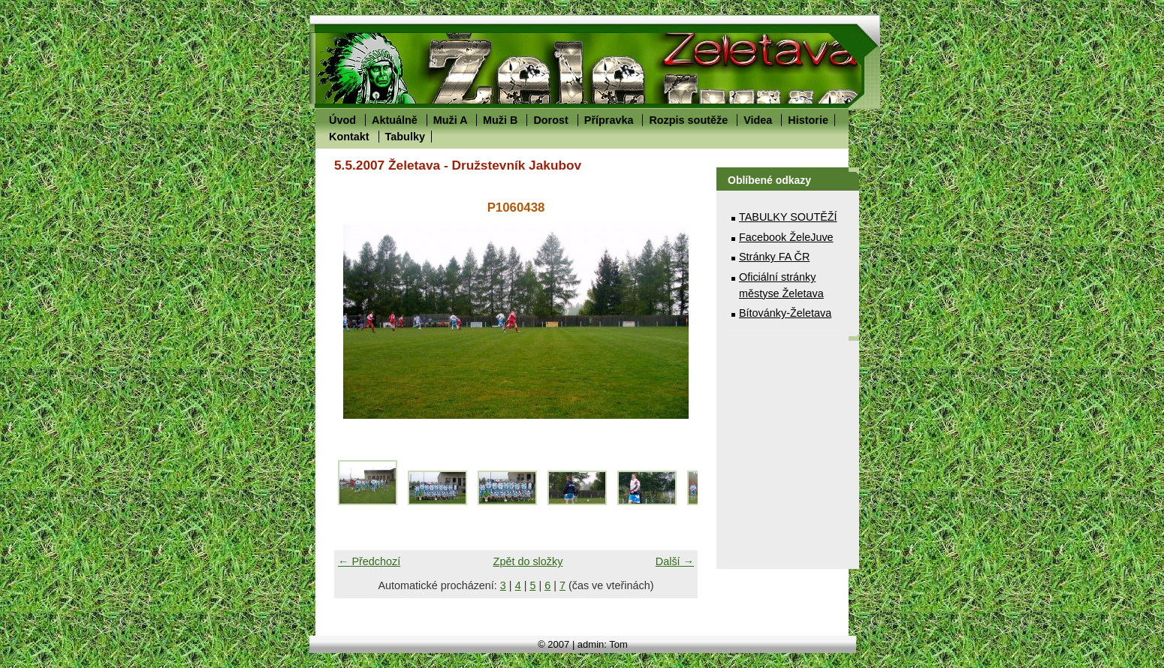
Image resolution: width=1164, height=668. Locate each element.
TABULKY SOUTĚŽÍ (788, 217)
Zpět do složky (528, 561)
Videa (757, 120)
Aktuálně (395, 120)
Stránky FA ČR (774, 257)
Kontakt (349, 137)
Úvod (342, 120)
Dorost (550, 120)
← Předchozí (369, 561)
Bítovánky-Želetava (785, 313)
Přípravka (609, 120)
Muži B (500, 120)
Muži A (450, 120)
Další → (675, 561)
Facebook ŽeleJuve (786, 237)
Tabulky (405, 137)
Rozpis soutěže (688, 120)
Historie (808, 120)
